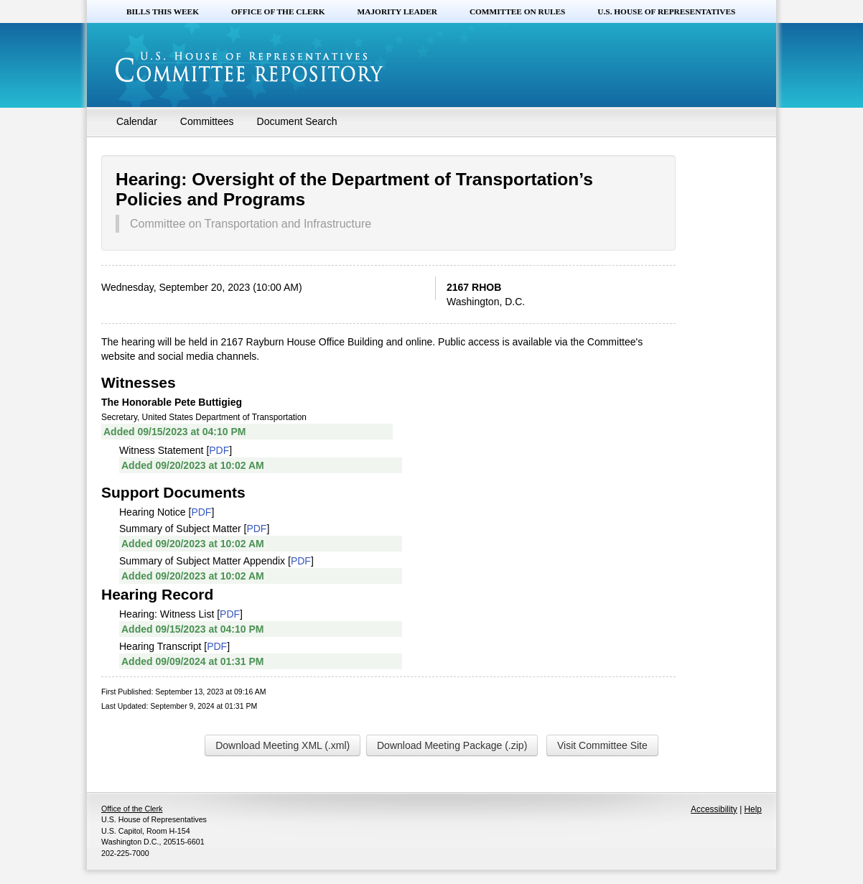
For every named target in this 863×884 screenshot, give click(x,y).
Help (753, 809)
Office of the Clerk (278, 11)
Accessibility (714, 809)
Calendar (136, 121)
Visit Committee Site (602, 745)
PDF (219, 450)
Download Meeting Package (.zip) (452, 745)
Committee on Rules (517, 11)
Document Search (297, 121)
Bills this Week (162, 11)
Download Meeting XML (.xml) (282, 745)
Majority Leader (397, 11)
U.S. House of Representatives (666, 11)
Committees (207, 121)
